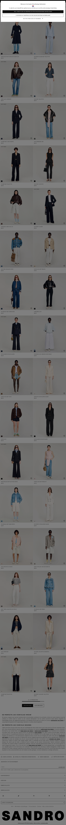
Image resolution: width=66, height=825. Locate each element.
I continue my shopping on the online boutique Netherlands (33, 15)
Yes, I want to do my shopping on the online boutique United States (33, 11)
